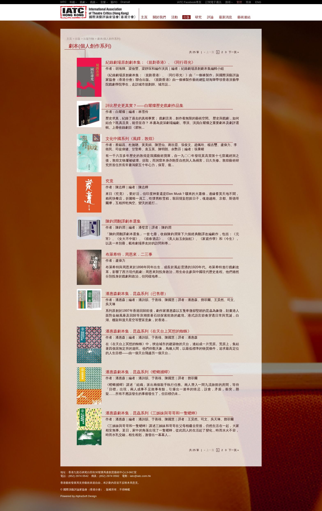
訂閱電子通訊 (213, 2)
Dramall (125, 1)
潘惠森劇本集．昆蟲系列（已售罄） (137, 293)
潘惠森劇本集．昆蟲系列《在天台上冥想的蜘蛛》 (148, 331)
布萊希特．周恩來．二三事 (129, 254)
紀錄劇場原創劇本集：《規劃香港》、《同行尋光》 (150, 62)
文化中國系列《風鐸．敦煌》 (131, 138)
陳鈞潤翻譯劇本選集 (123, 221)
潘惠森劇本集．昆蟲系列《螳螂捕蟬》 (139, 372)
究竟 (109, 181)
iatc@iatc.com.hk (140, 475)
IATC (63, 1)
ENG (258, 2)
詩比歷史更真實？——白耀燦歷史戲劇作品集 (144, 105)
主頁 (69, 38)
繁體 (239, 2)
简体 (248, 2)
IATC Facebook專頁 (189, 2)
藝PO (114, 2)
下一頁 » (234, 52)
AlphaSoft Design (86, 496)
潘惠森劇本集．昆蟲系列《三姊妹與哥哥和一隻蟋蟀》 (152, 413)
